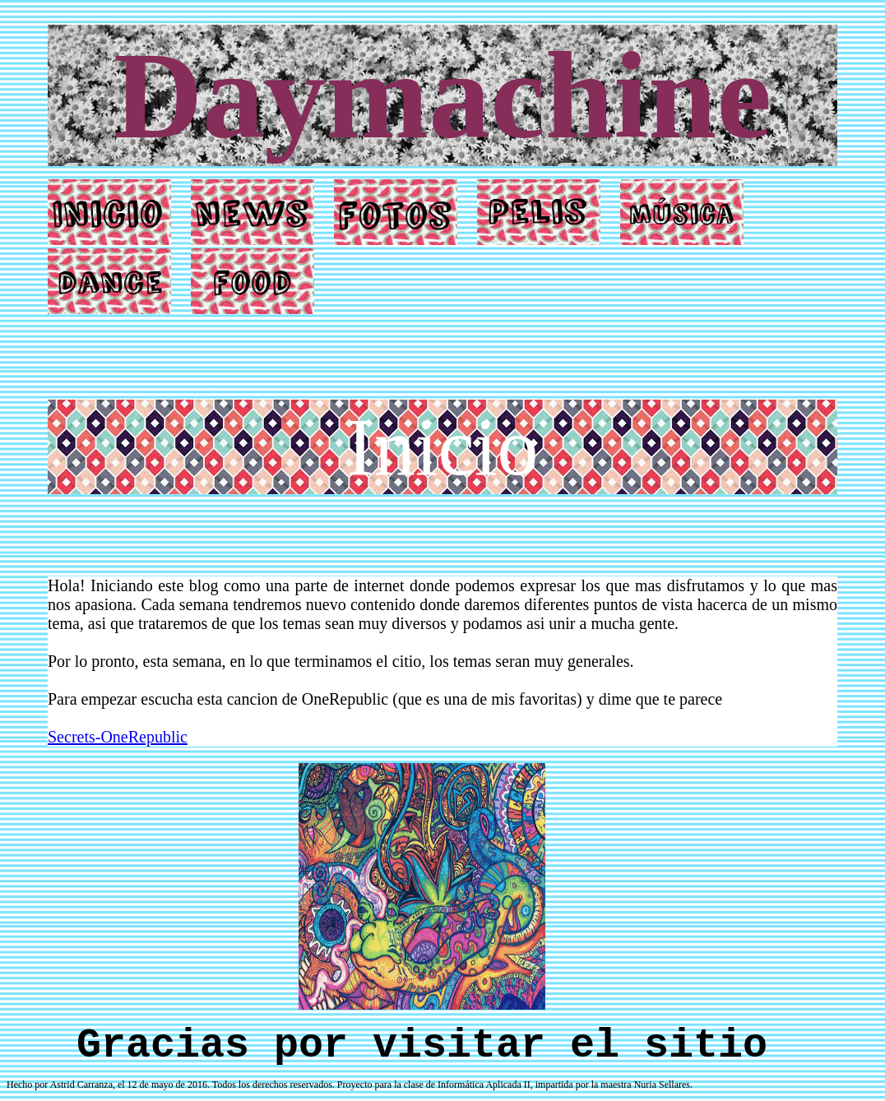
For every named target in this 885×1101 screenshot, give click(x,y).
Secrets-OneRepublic (118, 737)
